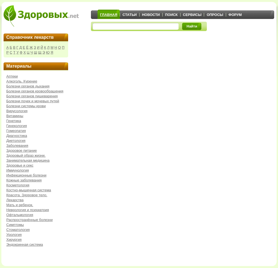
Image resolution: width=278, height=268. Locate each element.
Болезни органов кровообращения (34, 91)
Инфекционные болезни (26, 175)
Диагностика (16, 136)
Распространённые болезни (29, 220)
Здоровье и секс (20, 165)
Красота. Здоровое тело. (26, 195)
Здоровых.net (41, 16)
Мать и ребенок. (19, 205)
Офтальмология (19, 215)
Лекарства (15, 200)
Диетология (16, 141)
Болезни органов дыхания (27, 86)
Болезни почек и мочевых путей (32, 101)
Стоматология (18, 230)
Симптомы (15, 225)
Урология (14, 235)
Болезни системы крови (26, 106)
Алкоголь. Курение (21, 81)
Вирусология (16, 111)
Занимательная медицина (27, 160)
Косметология (17, 185)
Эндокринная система (24, 244)
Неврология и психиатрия (27, 210)
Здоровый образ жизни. (26, 155)
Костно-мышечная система (28, 190)
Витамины (14, 116)
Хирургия (14, 239)
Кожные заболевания (24, 180)
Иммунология (17, 170)
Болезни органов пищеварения (32, 96)
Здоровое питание (21, 150)
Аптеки (12, 76)
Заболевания (17, 145)
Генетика (13, 121)
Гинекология (16, 126)
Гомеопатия (16, 131)
